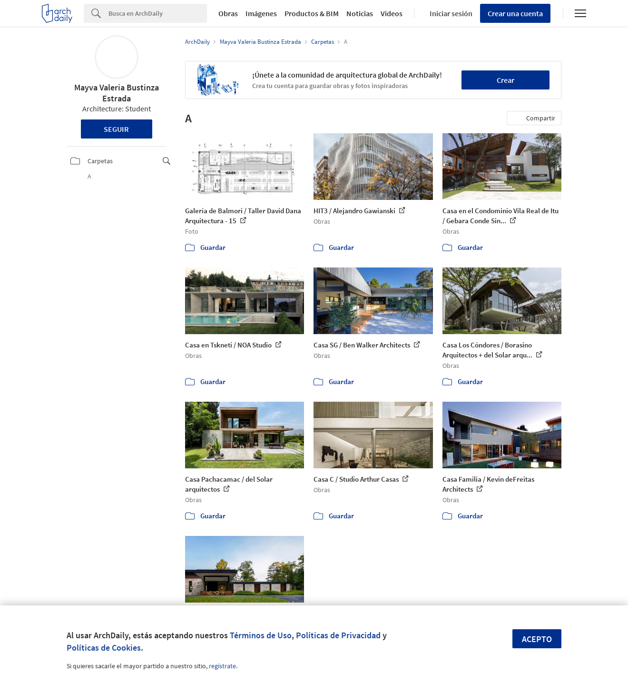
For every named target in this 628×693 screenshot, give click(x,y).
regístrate (222, 666)
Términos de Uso (261, 635)
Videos (391, 13)
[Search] (157, 13)
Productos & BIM (312, 13)
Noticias (359, 13)
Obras (228, 13)
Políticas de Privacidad (338, 635)
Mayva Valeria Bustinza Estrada (116, 93)
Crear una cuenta (515, 13)
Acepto (537, 639)
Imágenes (261, 13)
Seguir (116, 129)
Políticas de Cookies (104, 647)
